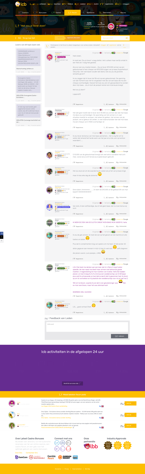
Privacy (66, 469)
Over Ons (18, 453)
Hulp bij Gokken (77, 469)
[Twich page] (56, 448)
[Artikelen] (38, 4)
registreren (112, 45)
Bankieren (88, 13)
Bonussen (40, 13)
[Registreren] (107, 4)
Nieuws (121, 13)
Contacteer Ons (32, 453)
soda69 (57, 152)
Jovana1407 (21, 425)
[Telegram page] (56, 443)
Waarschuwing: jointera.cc (25, 68)
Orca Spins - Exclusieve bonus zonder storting (56, 418)
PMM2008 (58, 111)
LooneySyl (87, 28)
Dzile (18, 402)
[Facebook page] (62, 443)
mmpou (57, 134)
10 (121, 414)
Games (56, 13)
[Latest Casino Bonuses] (21, 4)
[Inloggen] (122, 4)
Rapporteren (78, 104)
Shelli (57, 220)
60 (121, 425)
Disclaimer (57, 469)
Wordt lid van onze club (72, 383)
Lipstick (118, 24)
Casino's (23, 13)
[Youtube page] (68, 448)
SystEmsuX (58, 204)
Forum (72, 13)
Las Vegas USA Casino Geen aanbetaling (54, 406)
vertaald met (122, 53)
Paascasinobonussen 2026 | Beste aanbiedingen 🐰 (57, 427)
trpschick (58, 187)
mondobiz (58, 169)
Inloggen (103, 45)
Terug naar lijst (25, 38)
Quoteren (109, 104)
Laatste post (87, 26)
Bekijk (130, 403)
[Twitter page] (68, 443)
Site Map (88, 469)
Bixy (18, 414)
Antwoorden (122, 104)
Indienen (121, 336)
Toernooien (105, 13)
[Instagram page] (62, 448)
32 (121, 403)
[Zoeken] (127, 38)
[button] (101, 406)
